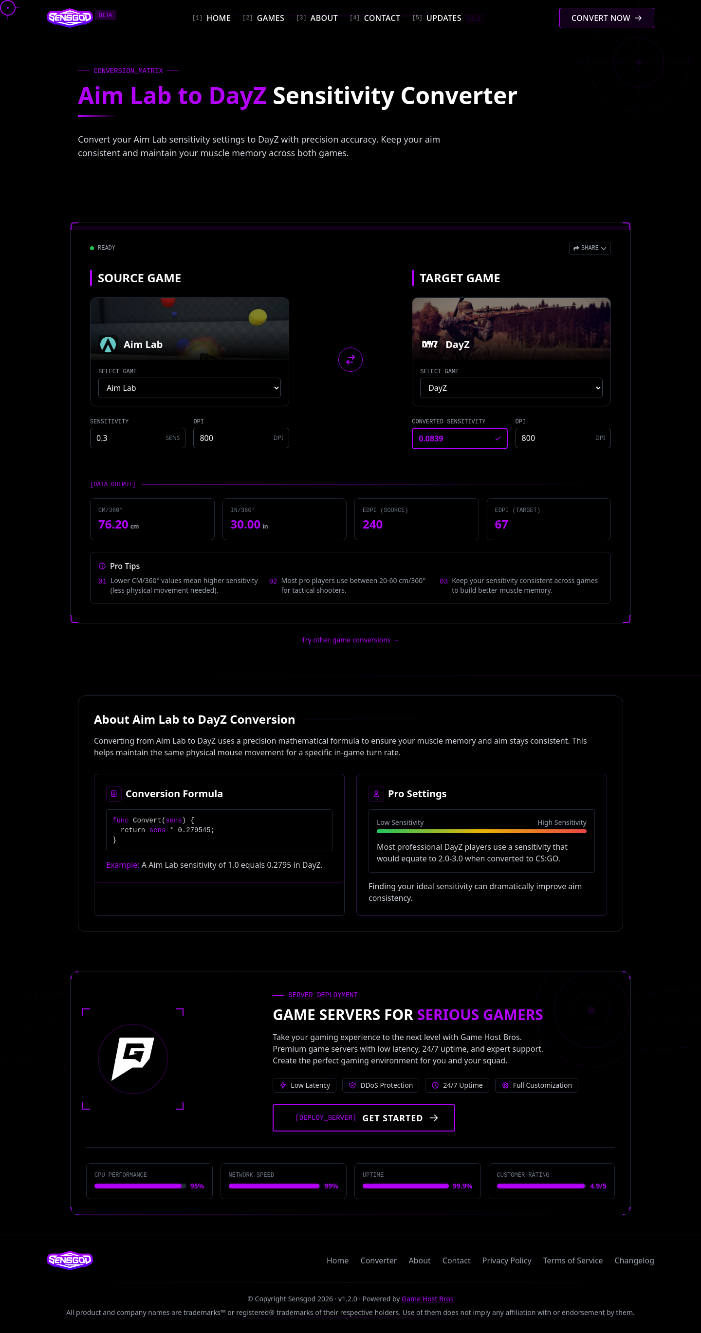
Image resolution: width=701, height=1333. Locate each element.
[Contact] (375, 18)
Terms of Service (573, 1260)
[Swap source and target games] (350, 359)
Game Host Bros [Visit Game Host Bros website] (428, 1298)
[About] (317, 18)
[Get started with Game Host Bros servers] (364, 1118)
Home (338, 1260)
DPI (198, 422)
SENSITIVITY (109, 422)
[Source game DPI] (241, 438)
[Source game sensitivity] (137, 438)
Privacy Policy (507, 1260)
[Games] (263, 18)
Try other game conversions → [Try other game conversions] (351, 639)
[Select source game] (189, 388)
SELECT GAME (117, 371)
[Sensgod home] (70, 18)
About (419, 1260)
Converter (379, 1260)
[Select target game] (511, 388)
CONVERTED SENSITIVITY (448, 422)
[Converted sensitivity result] (459, 438)
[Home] (211, 18)
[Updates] (447, 18)
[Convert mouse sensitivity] (606, 18)
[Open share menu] (590, 248)
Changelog (634, 1260)
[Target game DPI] (563, 438)
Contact (457, 1260)
